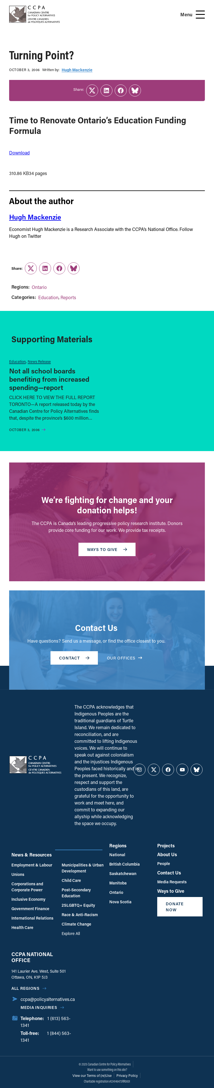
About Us (167, 854)
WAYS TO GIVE (107, 549)
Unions (17, 874)
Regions (117, 845)
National (117, 854)
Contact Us (169, 873)
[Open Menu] (200, 14)
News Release (39, 361)
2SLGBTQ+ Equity (78, 905)
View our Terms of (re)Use (92, 1075)
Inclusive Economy (28, 899)
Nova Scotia (120, 901)
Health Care (22, 927)
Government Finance (30, 908)
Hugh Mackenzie (77, 70)
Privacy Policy (127, 1075)
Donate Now (175, 906)
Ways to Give (170, 891)
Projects (166, 845)
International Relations (32, 918)
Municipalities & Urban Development (83, 868)
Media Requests (172, 881)
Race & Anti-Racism (80, 914)
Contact (74, 658)
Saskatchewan (122, 873)
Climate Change (76, 924)
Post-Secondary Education (76, 892)
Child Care (71, 880)
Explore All (71, 933)
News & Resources (31, 855)
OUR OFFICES (124, 658)
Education (48, 297)
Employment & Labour (31, 865)
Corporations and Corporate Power (27, 886)
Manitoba (118, 883)
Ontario (39, 287)
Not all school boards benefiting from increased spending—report (49, 379)
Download (19, 153)
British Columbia (124, 864)
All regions (25, 988)
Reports (68, 297)
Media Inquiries (39, 1007)
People (163, 863)
